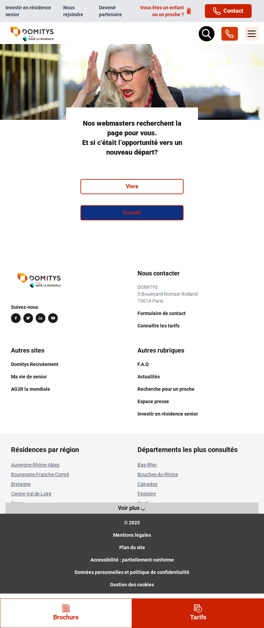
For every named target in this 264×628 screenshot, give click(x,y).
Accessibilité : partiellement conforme (132, 560)
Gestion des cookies (132, 584)
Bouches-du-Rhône (158, 474)
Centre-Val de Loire (31, 493)
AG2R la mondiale (30, 389)
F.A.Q (143, 364)
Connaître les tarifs (158, 325)
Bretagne (21, 484)
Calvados (147, 484)
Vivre (132, 186)
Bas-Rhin (147, 465)
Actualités (149, 376)
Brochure (66, 612)
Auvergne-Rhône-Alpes (35, 465)
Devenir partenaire (110, 11)
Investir (132, 212)
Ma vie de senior (29, 376)
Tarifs (198, 612)
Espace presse (153, 401)
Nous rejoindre (73, 11)
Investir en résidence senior (28, 11)
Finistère (147, 493)
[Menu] (251, 34)
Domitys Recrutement (34, 364)
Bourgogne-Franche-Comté (40, 474)
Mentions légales (132, 535)
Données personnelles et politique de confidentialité (132, 572)
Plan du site (132, 547)
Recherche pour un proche (166, 389)
